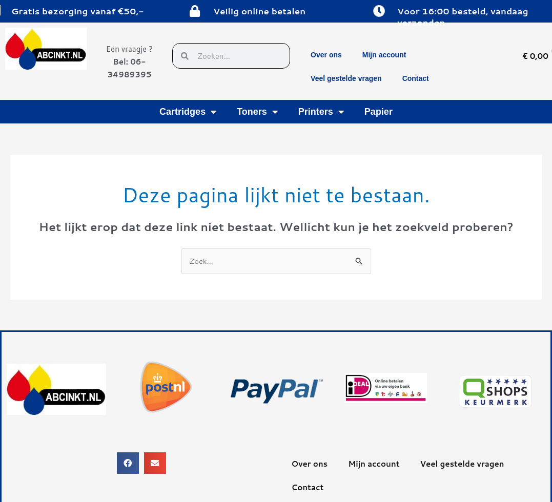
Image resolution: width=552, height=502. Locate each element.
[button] (128, 463)
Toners (257, 111)
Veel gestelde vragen (346, 78)
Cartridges (187, 111)
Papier (378, 112)
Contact (415, 78)
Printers (321, 111)
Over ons (326, 55)
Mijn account (384, 55)
